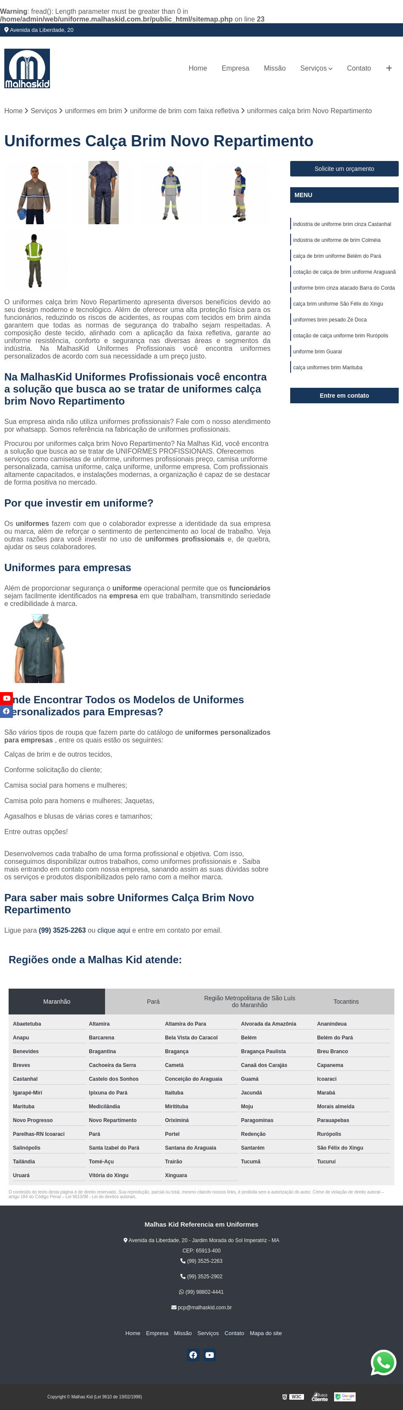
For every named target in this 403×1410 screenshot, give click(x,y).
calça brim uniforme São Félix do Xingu (338, 306)
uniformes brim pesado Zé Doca (330, 323)
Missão (275, 68)
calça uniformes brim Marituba (328, 372)
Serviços (314, 68)
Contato (359, 68)
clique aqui (113, 930)
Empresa (235, 68)
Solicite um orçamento (345, 169)
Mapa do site (262, 1333)
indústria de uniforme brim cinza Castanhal (342, 225)
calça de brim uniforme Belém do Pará (337, 257)
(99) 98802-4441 (201, 1292)
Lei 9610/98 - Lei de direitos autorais (100, 1197)
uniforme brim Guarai (317, 355)
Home (198, 68)
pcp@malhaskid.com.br (201, 1308)
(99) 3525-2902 (201, 1277)
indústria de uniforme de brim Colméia (337, 241)
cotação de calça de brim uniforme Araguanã (344, 274)
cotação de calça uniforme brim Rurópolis (340, 339)
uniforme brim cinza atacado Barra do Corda (344, 290)
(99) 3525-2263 (63, 930)
